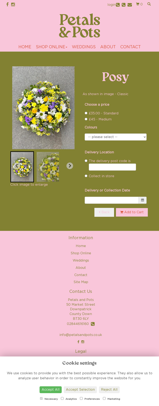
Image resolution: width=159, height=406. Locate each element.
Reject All (109, 389)
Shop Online (51, 47)
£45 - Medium (98, 119)
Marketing (111, 398)
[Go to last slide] (17, 165)
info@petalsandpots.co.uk (80, 335)
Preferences (90, 398)
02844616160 (81, 324)
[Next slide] (69, 165)
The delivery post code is (110, 165)
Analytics (69, 398)
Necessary (49, 398)
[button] (22, 166)
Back (104, 212)
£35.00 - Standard (101, 113)
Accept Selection (80, 389)
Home (24, 47)
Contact (130, 47)
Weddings (84, 47)
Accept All (51, 389)
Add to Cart (132, 212)
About (108, 47)
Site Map (80, 282)
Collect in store (99, 176)
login (111, 4)
